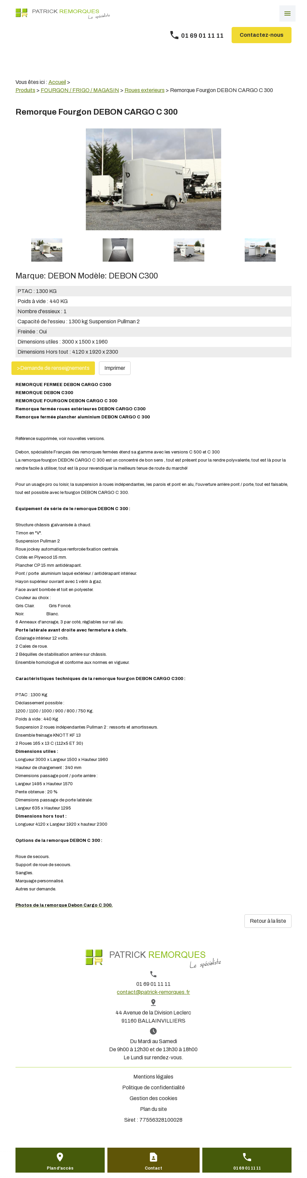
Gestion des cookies (153, 1098)
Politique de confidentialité (153, 1087)
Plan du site (153, 1109)
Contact (153, 1168)
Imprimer (114, 368)
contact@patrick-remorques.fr (153, 992)
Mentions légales (153, 1077)
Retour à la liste (268, 921)
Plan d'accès (60, 1168)
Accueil (57, 82)
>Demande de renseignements (53, 368)
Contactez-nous (261, 35)
